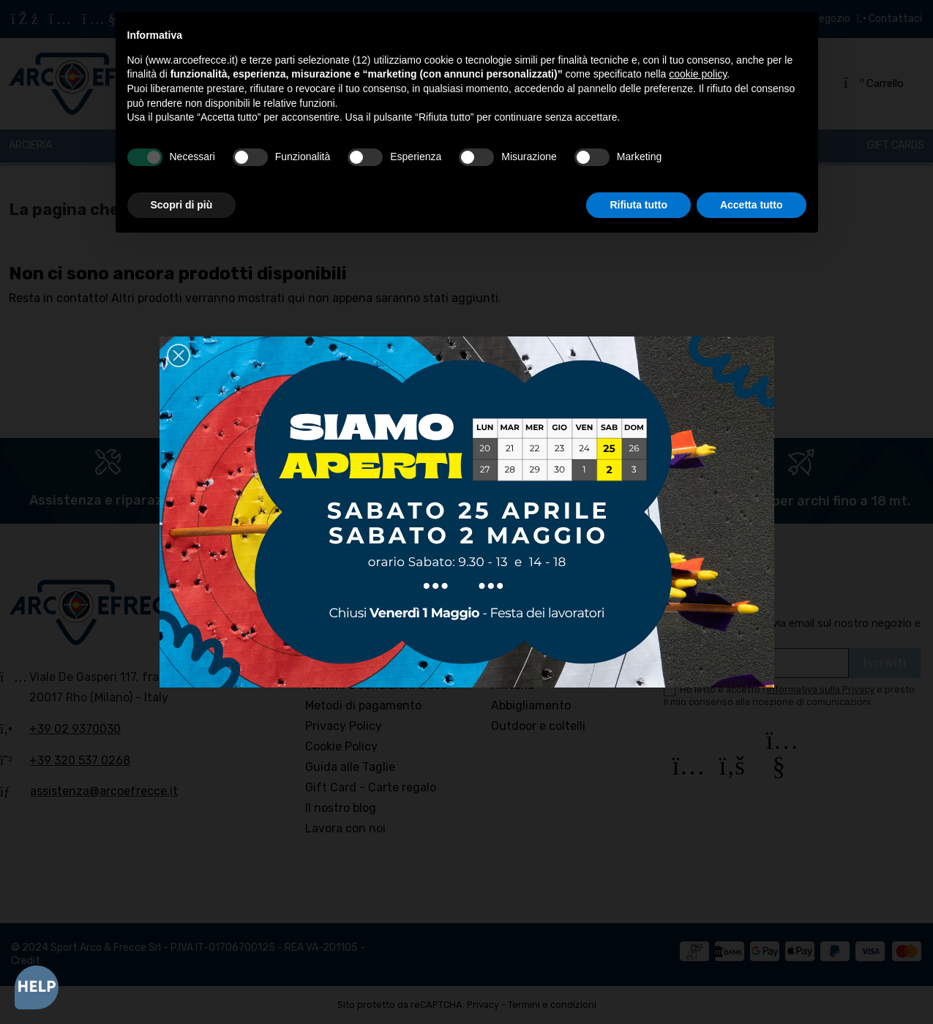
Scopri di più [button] (182, 205)
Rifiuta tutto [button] (638, 205)
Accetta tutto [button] (751, 205)
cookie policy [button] (698, 74)
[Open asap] (37, 987)
